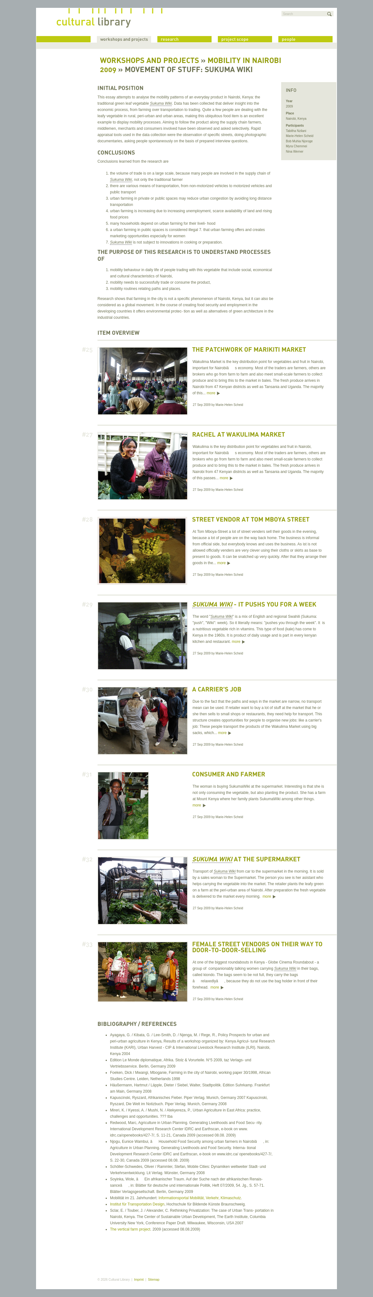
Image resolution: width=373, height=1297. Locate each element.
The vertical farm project (130, 1229)
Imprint (139, 1279)
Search (288, 14)
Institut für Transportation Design (137, 1204)
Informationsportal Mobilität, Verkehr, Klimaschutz (200, 1198)
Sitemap (154, 1279)
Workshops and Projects (149, 61)
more (211, 393)
